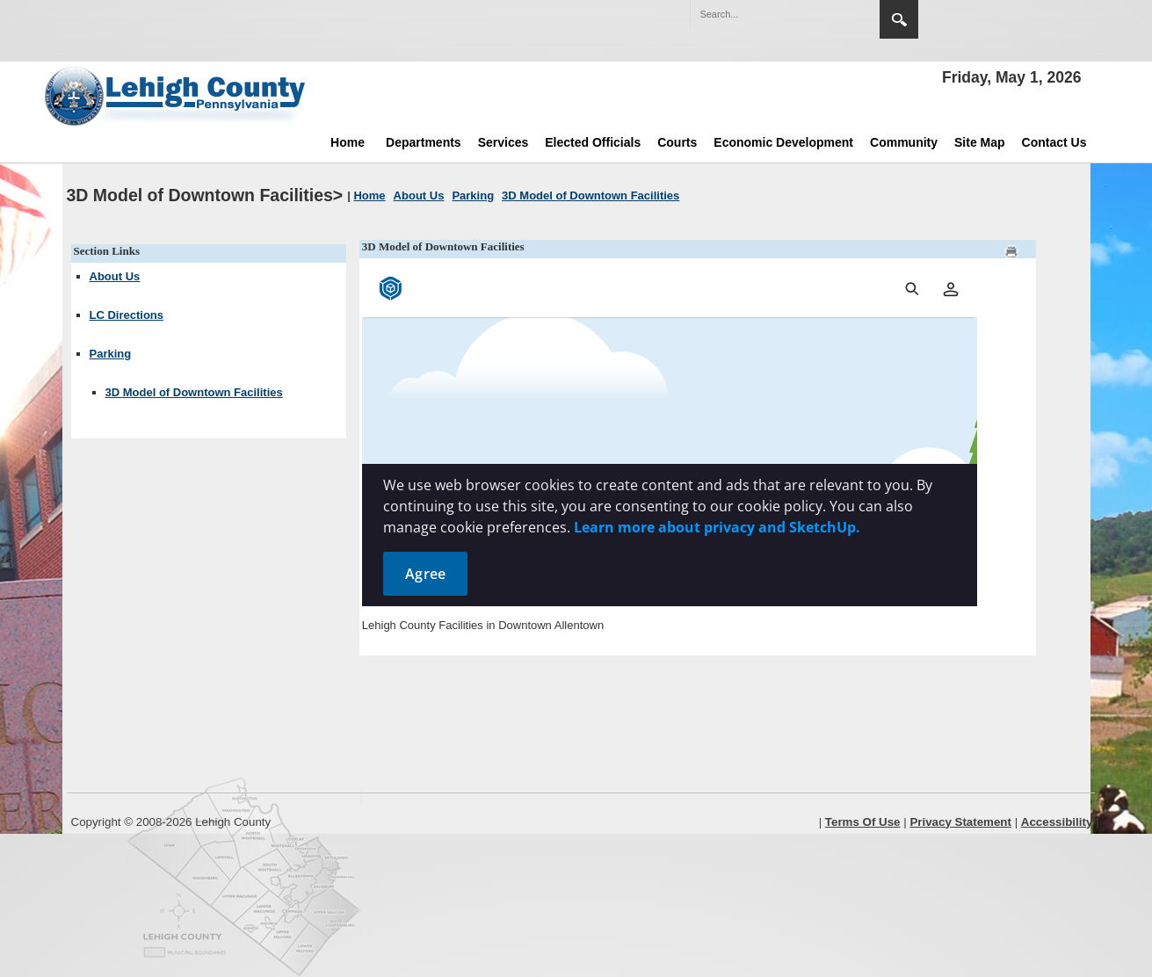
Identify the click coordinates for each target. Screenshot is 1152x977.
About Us (115, 276)
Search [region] (899, 19)
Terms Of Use (863, 822)
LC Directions (127, 315)
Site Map (979, 142)
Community (904, 142)
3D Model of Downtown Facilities (194, 392)
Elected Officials (593, 142)
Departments (423, 142)
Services (503, 142)
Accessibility (1057, 822)
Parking (111, 353)
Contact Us (1054, 142)
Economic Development (783, 142)
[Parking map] (669, 433)
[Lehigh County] (176, 96)
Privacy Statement (960, 822)
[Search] (767, 14)
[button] (829, 13)
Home (347, 142)
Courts (677, 142)
